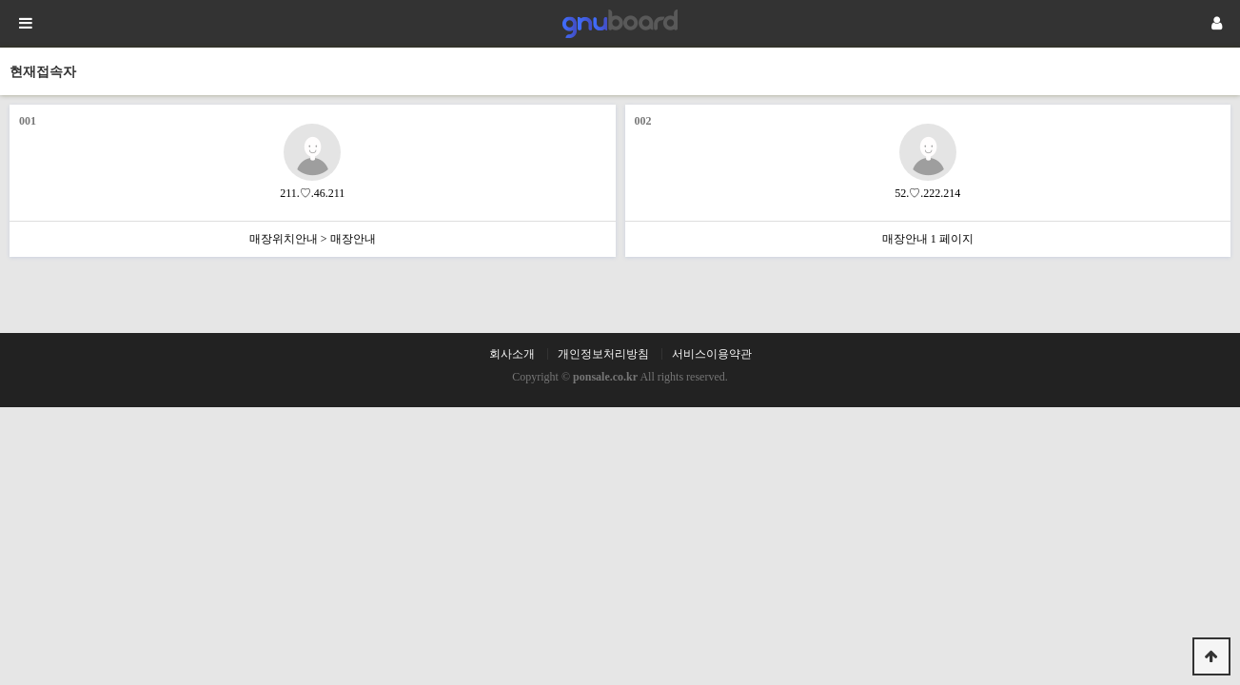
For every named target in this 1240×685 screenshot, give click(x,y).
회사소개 (512, 354)
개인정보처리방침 (603, 354)
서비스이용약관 (712, 354)
